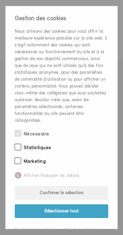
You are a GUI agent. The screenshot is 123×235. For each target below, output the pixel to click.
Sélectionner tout (61, 211)
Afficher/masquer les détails (52, 175)
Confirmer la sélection (61, 193)
